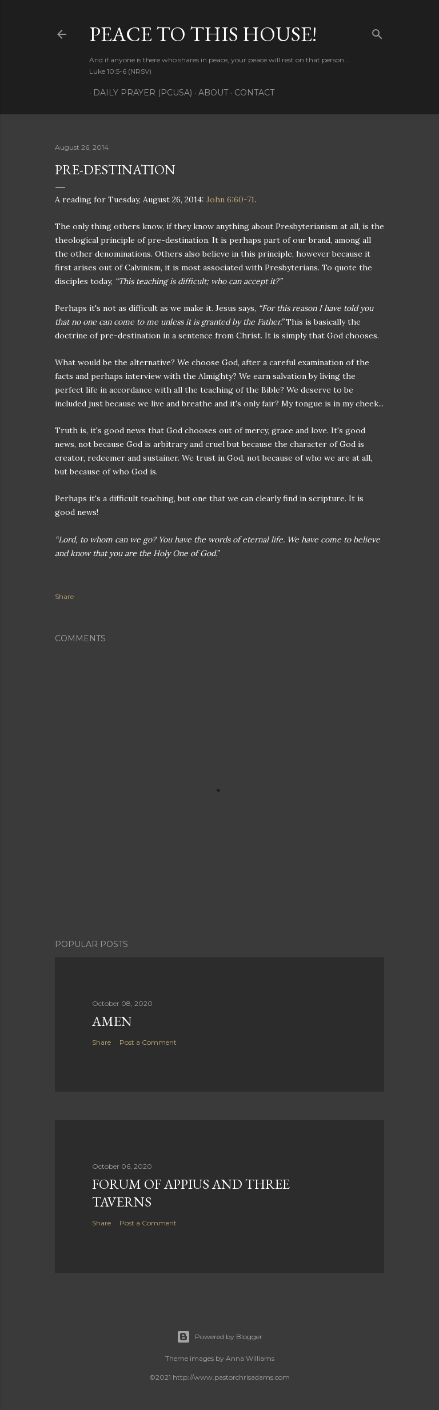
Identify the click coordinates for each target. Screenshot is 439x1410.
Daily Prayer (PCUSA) (138, 92)
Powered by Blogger (219, 1337)
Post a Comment (148, 1042)
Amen (112, 1021)
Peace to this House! (203, 34)
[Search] (377, 32)
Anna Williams (250, 1358)
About (209, 92)
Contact (250, 92)
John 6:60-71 (230, 199)
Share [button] (64, 596)
